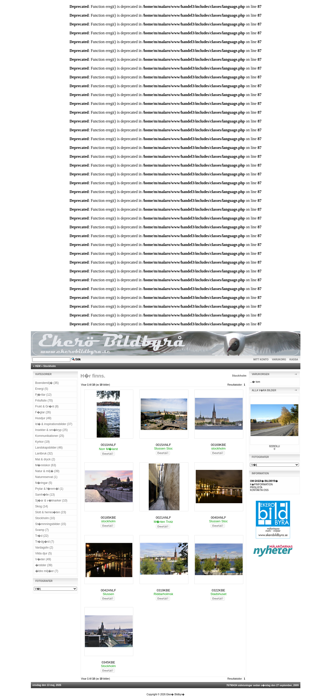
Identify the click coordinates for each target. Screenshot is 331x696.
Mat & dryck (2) (45, 459)
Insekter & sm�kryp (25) (51, 430)
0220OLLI (274, 446)
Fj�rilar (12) (43, 394)
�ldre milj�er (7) (46, 571)
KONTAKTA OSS (259, 490)
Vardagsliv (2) (44, 547)
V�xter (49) (43, 559)
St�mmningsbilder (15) (50, 524)
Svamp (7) (42, 530)
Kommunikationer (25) (49, 436)
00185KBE (108, 517)
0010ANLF (108, 445)
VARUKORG (279, 359)
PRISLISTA (256, 487)
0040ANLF (218, 517)
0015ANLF (163, 445)
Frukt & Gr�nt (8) (47, 406)
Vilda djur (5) (43, 553)
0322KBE (218, 590)
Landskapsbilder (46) (49, 447)
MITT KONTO (261, 359)
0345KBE (108, 662)
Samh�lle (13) (45, 494)
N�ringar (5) (43, 483)
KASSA (294, 359)
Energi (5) (41, 389)
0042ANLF (108, 590)
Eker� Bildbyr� (175, 694)
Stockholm (49, 366)
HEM (37, 366)
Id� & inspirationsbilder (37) (53, 424)
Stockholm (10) (45, 518)
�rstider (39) (43, 565)
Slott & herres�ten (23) (50, 512)
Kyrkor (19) (42, 441)
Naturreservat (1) (46, 477)
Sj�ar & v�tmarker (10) (51, 500)
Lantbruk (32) (44, 453)
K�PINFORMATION (261, 484)
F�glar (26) (43, 412)
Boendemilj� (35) (47, 383)
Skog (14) (41, 506)
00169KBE (218, 445)
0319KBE (163, 590)
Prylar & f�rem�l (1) (49, 488)
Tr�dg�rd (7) (44, 541)
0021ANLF (163, 517)
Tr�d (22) (42, 535)
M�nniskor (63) (45, 465)
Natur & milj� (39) (47, 471)
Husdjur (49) (43, 418)
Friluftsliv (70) (44, 400)
